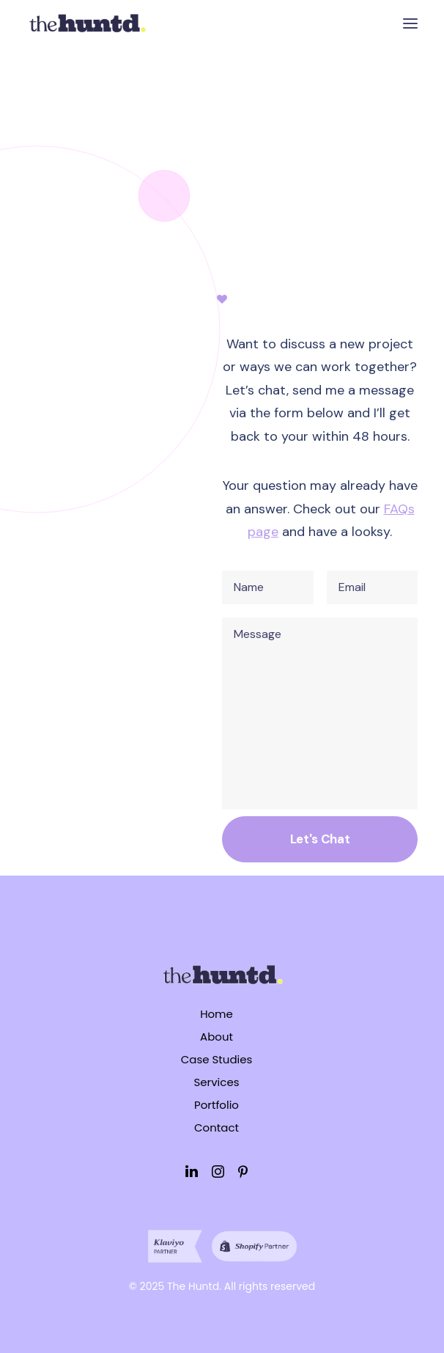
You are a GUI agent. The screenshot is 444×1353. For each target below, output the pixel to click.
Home (216, 1014)
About (216, 1036)
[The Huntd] (86, 23)
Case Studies (217, 1059)
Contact (216, 1127)
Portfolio (216, 1104)
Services (216, 1082)
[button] (410, 23)
